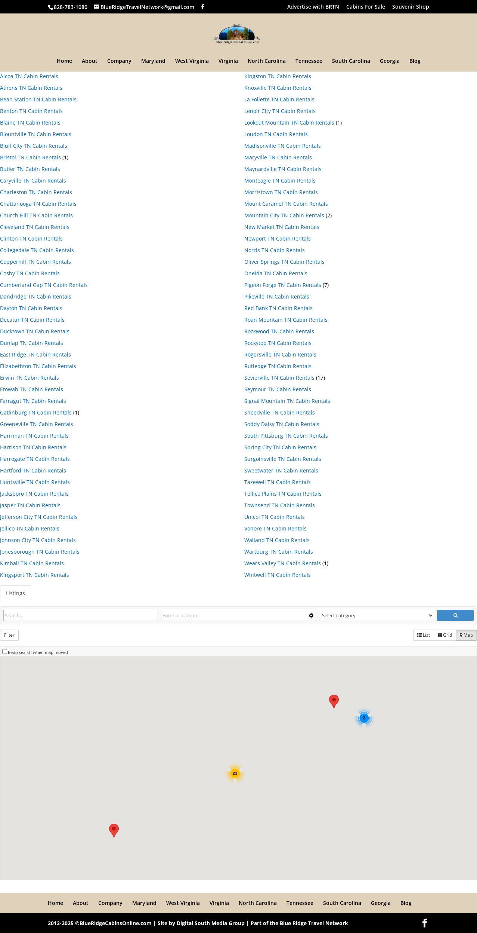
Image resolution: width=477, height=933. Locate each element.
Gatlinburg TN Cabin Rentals (36, 412)
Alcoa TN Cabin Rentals (29, 76)
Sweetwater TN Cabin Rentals (281, 470)
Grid (445, 635)
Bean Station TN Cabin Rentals (38, 99)
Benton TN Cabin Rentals (31, 110)
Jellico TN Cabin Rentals (29, 528)
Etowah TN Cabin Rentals (31, 389)
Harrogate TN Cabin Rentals (35, 458)
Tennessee (308, 61)
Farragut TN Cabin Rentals (33, 400)
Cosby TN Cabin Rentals (30, 273)
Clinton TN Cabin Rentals (31, 238)
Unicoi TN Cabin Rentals (274, 516)
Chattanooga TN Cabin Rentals (38, 203)
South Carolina (351, 61)
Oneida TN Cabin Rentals (275, 273)
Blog (415, 61)
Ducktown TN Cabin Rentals (34, 331)
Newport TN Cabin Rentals (277, 238)
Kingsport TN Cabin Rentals (34, 574)
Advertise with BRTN (313, 7)
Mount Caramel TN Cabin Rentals (286, 203)
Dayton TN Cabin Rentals (31, 308)
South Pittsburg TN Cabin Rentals (286, 435)
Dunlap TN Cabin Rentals (31, 342)
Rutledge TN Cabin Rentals (278, 366)
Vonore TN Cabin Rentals (275, 528)
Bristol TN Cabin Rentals (30, 157)
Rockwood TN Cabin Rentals (279, 331)
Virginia (228, 61)
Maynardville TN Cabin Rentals (283, 168)
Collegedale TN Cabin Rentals (37, 250)
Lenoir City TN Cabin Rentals (280, 110)
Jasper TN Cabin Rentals (30, 505)
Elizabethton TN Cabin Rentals (38, 366)
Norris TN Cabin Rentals (274, 250)
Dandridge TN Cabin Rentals (35, 296)
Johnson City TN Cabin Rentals (38, 540)
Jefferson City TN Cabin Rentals (39, 516)
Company (119, 61)
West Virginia (192, 61)
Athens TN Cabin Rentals (31, 87)
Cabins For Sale (365, 7)
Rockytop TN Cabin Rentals (278, 342)
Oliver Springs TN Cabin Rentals (284, 261)
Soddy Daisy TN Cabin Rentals (281, 424)
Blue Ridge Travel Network (314, 923)
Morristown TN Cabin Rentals (281, 192)
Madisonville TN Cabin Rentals (282, 145)
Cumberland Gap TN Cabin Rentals (44, 284)
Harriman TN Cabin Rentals (34, 435)
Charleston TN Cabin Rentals (36, 192)
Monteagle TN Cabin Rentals (280, 180)
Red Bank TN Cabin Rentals (278, 308)
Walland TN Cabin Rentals (277, 540)
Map (466, 635)
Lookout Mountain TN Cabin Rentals (289, 122)
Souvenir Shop (410, 7)
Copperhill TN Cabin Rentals (35, 261)
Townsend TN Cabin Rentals (279, 505)
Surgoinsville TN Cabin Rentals (282, 458)
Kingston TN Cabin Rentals (277, 76)
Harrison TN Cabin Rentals (33, 447)
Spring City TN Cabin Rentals (280, 447)
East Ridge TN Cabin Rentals (35, 354)
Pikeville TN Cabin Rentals (276, 296)
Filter (9, 635)
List (423, 635)
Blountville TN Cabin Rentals (35, 134)
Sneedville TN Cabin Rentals (279, 412)
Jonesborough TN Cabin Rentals (40, 551)
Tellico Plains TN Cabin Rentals (283, 493)
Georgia (390, 61)
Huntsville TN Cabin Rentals (35, 482)
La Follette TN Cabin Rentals (279, 99)
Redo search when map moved (38, 652)
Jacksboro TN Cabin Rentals (34, 493)
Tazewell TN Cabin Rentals (277, 482)
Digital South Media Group (211, 923)
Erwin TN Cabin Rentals (29, 377)
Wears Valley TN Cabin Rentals (282, 563)
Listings (15, 593)
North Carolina (267, 61)
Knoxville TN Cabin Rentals (278, 87)
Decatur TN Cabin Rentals (32, 319)
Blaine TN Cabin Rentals (30, 122)
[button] (334, 702)
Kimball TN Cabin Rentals (32, 563)
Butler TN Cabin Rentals (30, 168)
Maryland (153, 61)
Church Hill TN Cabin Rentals (36, 215)
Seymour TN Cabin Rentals (277, 389)
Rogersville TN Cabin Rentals (280, 354)
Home (64, 61)
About (89, 61)
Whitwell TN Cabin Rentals (277, 574)
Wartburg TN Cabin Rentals (278, 551)
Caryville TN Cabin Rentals (33, 180)
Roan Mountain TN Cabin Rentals (286, 319)
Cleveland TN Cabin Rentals (34, 226)
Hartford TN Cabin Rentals (33, 470)
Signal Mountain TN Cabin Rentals (287, 400)
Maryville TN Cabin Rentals (278, 157)
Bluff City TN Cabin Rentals (33, 145)
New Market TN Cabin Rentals (281, 226)
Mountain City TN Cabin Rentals (284, 215)
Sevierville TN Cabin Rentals (279, 377)
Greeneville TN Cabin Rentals (36, 424)
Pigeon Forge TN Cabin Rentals (282, 284)
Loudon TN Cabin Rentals (276, 134)
